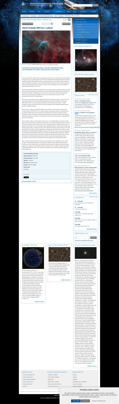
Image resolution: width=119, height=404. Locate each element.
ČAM (28, 174)
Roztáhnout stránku (65, 19)
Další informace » (39, 301)
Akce (39, 11)
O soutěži (79, 24)
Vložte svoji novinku (93, 94)
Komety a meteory (77, 386)
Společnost (83, 11)
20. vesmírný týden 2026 (29, 245)
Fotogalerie (59, 11)
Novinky (32, 11)
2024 (56, 16)
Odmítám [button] (86, 401)
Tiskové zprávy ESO (28, 381)
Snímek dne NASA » (80, 19)
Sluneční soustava (77, 384)
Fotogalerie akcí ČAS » (81, 42)
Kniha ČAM (80, 37)
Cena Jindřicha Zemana (83, 32)
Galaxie (75, 377)
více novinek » (93, 193)
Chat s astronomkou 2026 (82, 155)
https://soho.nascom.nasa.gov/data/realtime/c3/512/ (88, 127)
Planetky (75, 379)
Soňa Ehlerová (86, 154)
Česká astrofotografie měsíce (45, 16)
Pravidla (79, 27)
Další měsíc (65, 24)
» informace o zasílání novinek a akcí (84, 240)
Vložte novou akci (94, 196)
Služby (68, 11)
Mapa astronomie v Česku (54, 384)
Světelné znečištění (53, 374)
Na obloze (47, 11)
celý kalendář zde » (91, 229)
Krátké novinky (80, 95)
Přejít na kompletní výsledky (29, 181)
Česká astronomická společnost (32, 391)
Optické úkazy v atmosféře (79, 381)
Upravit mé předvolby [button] (99, 401)
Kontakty (93, 11)
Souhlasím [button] (76, 401)
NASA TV (25, 386)
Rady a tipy (50, 379)
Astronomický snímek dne (83, 46)
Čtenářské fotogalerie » (81, 40)
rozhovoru (88, 106)
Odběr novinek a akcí (81, 233)
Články (24, 11)
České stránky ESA (27, 384)
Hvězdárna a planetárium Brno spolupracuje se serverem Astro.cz (58, 391)
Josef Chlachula (86, 99)
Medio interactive (51, 398)
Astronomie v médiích (53, 381)
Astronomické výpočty (53, 377)
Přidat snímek (80, 29)
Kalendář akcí (79, 197)
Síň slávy (79, 34)
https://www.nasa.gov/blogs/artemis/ (84, 190)
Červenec (61, 16)
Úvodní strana (25, 16)
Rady (74, 11)
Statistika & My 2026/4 (87, 102)
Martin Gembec (86, 110)
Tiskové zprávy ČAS (28, 377)
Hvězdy (75, 374)
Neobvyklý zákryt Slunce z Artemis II (86, 132)
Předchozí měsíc (28, 24)
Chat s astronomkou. (88, 162)
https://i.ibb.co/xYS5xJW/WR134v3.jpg (49, 64)
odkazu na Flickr (93, 147)
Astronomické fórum (53, 386)
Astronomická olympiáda (29, 379)
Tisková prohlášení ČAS (29, 374)
